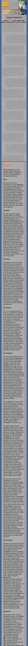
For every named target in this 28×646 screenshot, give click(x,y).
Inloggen (9, 17)
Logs (14, 20)
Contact (23, 22)
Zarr (10, 20)
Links (17, 22)
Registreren (17, 17)
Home (6, 20)
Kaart (19, 20)
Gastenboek (11, 22)
